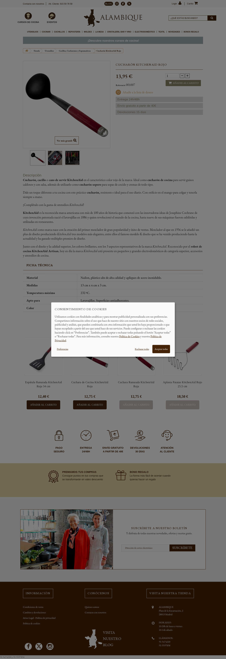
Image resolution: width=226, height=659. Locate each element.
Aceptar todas (161, 349)
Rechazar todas (142, 349)
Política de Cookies (129, 336)
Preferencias (62, 349)
